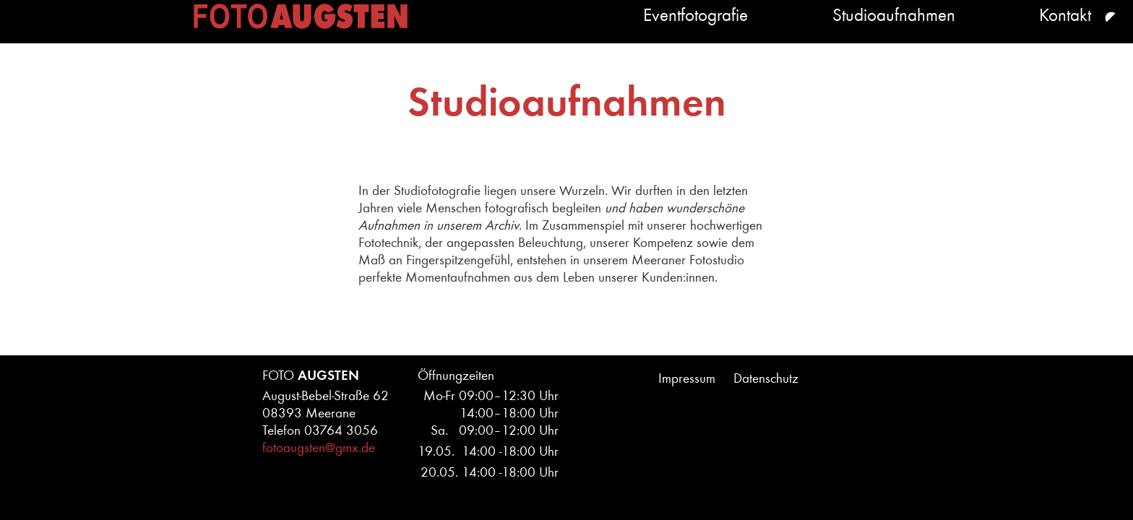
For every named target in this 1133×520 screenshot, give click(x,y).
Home (187, 30)
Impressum (686, 378)
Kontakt (1017, 30)
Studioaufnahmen (773, 30)
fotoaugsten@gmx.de (318, 448)
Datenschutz (765, 378)
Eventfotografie (504, 30)
